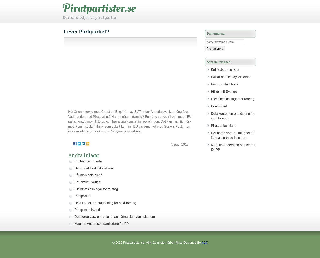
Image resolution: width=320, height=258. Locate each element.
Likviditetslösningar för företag (96, 189)
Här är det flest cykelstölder (94, 168)
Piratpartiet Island (87, 210)
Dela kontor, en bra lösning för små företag (105, 203)
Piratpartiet (82, 196)
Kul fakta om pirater (88, 161)
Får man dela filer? (88, 175)
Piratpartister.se (99, 8)
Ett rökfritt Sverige (87, 182)
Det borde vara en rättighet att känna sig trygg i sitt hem (114, 216)
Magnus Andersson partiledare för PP (101, 223)
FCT (205, 242)
